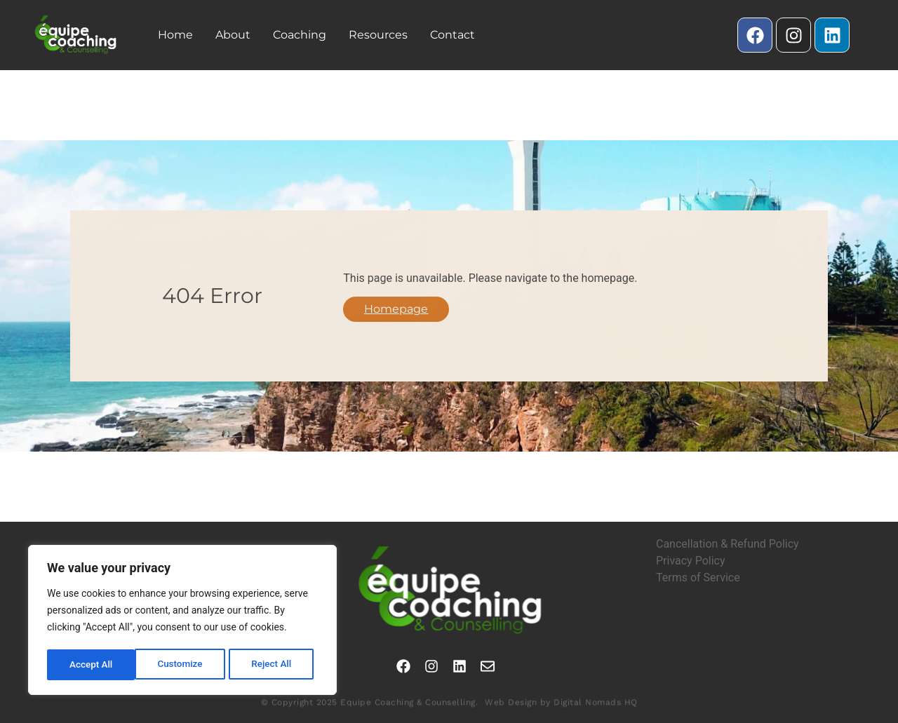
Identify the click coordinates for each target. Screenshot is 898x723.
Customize (91, 664)
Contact (452, 34)
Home (175, 34)
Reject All (183, 664)
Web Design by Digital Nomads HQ (561, 709)
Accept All (274, 664)
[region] (182, 621)
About (232, 34)
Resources (378, 34)
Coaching (299, 34)
